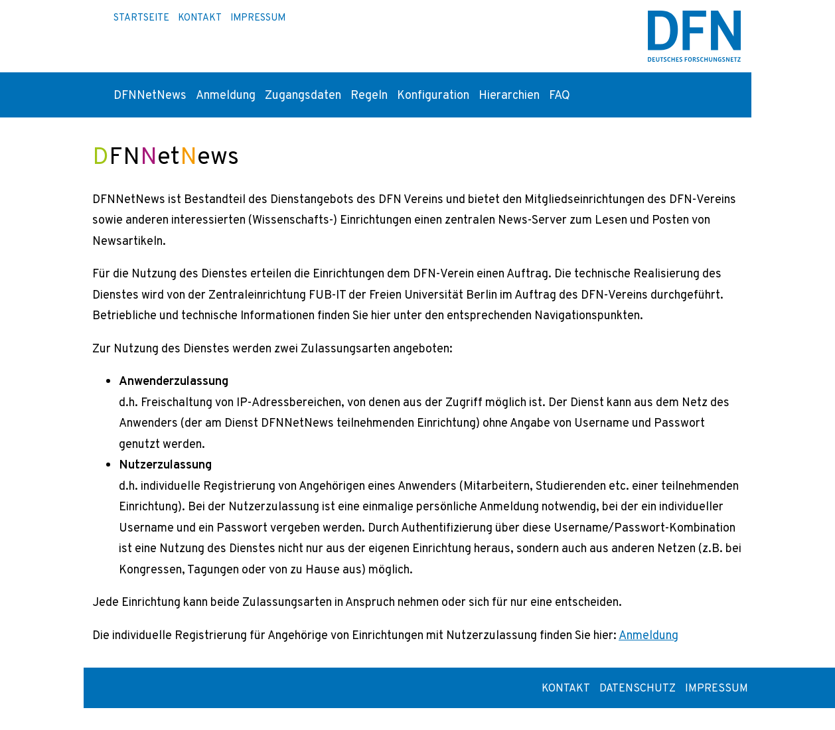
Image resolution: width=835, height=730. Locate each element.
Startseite (141, 17)
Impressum (257, 17)
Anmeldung (226, 94)
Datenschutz (637, 688)
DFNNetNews (150, 94)
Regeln (369, 94)
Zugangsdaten (303, 94)
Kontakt (200, 17)
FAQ (559, 94)
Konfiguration (433, 94)
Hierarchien (509, 94)
